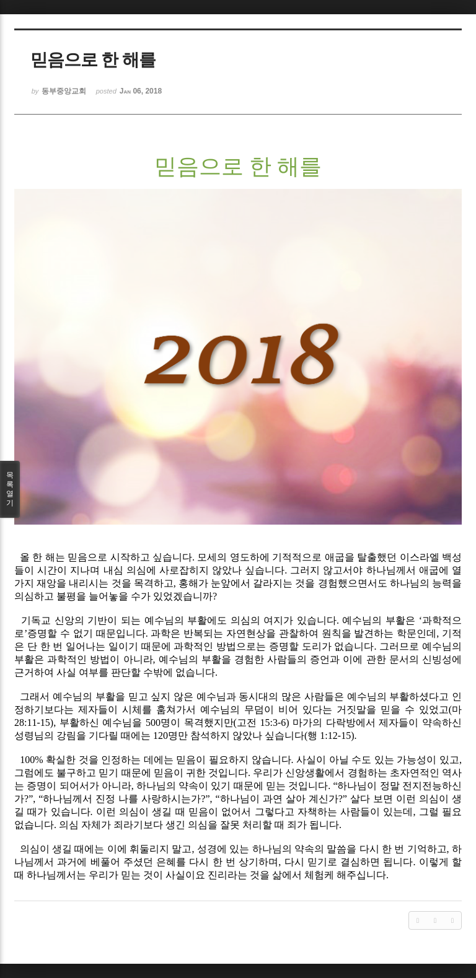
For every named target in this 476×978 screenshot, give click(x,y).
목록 (10, 489)
